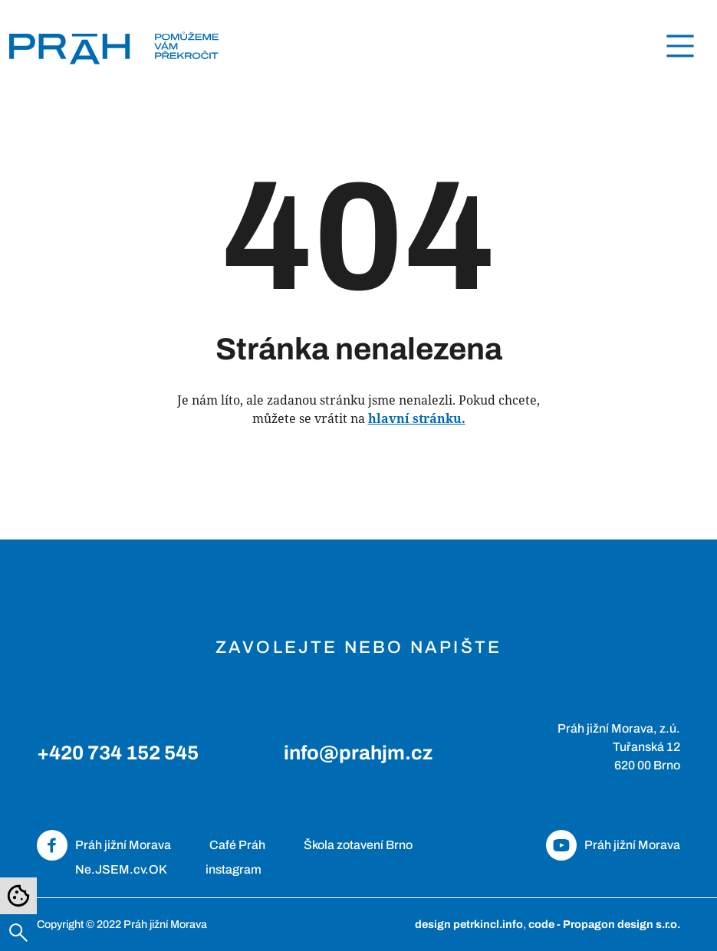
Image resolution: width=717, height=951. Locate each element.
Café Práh (237, 844)
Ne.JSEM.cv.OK (121, 869)
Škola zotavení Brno (358, 844)
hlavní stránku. (416, 418)
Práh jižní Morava (123, 844)
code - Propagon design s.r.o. (604, 924)
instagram (233, 869)
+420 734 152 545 (118, 753)
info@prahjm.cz (358, 753)
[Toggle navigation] (680, 46)
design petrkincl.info (469, 924)
